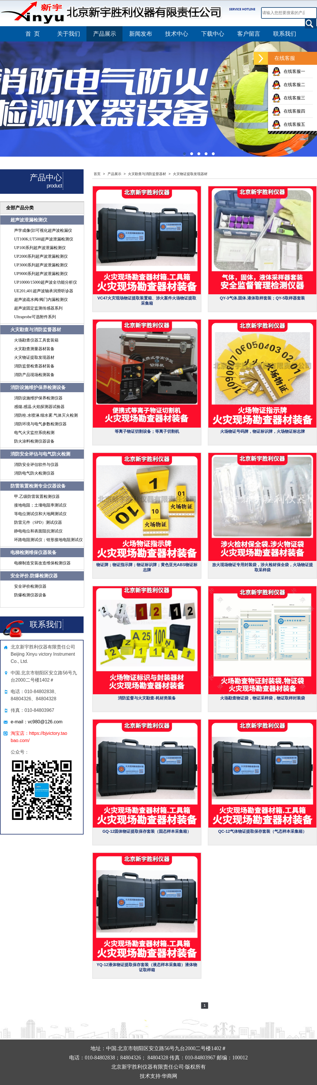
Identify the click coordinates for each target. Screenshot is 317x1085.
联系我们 (284, 34)
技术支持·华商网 (159, 1076)
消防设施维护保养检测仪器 (38, 398)
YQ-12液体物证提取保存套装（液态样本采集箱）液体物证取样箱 (147, 967)
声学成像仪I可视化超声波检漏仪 (43, 230)
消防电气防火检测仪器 (34, 473)
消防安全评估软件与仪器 (36, 464)
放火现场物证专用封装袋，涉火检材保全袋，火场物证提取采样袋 (262, 567)
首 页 (32, 34)
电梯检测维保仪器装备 (33, 552)
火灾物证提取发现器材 (34, 357)
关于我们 (68, 34)
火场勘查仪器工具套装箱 (36, 340)
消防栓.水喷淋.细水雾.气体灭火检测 (46, 415)
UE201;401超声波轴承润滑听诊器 (43, 291)
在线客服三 (288, 97)
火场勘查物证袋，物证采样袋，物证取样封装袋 (262, 698)
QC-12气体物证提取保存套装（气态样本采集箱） (262, 831)
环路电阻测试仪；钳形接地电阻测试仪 (48, 540)
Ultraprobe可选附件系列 (35, 317)
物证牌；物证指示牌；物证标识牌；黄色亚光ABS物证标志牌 (147, 567)
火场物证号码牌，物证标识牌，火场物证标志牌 (262, 431)
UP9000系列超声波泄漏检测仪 (41, 274)
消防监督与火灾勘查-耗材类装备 (147, 698)
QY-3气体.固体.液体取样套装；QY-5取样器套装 (262, 298)
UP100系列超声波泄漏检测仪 (40, 248)
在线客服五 (288, 124)
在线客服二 (288, 84)
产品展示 (104, 34)
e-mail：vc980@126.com (37, 721)
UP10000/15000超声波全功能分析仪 (45, 282)
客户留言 (248, 34)
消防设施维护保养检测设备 (38, 387)
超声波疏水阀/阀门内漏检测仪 (41, 299)
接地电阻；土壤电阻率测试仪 (40, 505)
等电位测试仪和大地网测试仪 (40, 514)
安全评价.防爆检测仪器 (34, 575)
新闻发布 (140, 34)
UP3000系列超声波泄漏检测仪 (41, 265)
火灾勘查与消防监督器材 (35, 329)
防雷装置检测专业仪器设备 (38, 485)
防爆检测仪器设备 (30, 595)
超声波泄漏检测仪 (28, 219)
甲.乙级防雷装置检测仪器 (37, 496)
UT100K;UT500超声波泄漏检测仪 (43, 239)
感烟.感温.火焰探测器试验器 (39, 407)
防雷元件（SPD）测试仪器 (38, 522)
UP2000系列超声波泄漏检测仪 (41, 256)
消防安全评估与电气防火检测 (40, 454)
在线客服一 (288, 71)
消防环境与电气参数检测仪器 (40, 424)
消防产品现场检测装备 (34, 375)
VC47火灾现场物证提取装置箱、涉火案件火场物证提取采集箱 (146, 301)
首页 (97, 174)
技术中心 (176, 34)
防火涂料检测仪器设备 (34, 441)
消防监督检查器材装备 (34, 366)
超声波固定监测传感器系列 (38, 308)
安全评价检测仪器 (30, 586)
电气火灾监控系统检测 (34, 432)
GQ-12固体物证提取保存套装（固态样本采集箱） (146, 831)
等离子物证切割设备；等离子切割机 (147, 431)
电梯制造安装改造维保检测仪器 (42, 563)
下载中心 (212, 34)
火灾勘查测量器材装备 (34, 349)
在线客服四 (288, 111)
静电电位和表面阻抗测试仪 (38, 531)
